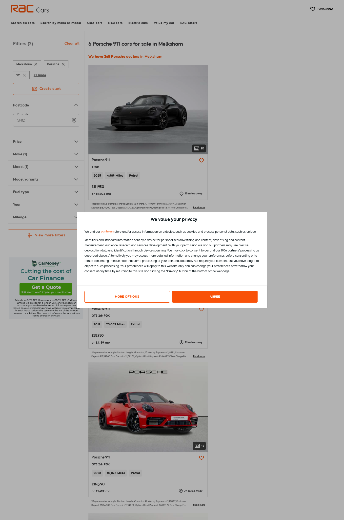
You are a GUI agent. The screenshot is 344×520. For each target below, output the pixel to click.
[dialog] (172, 260)
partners (107, 232)
